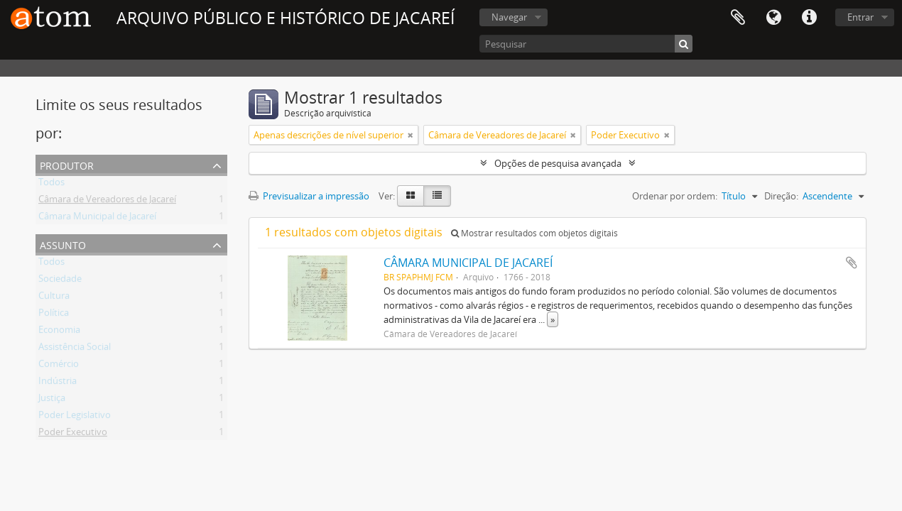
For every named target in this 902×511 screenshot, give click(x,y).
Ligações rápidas (809, 17)
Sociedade (60, 281)
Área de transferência (738, 17)
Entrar (860, 17)
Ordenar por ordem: (674, 195)
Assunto (63, 243)
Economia (59, 332)
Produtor (67, 164)
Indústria (57, 383)
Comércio (58, 366)
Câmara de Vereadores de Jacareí (107, 201)
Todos (51, 184)
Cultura (54, 298)
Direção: (781, 195)
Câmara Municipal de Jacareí (97, 218)
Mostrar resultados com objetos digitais (534, 233)
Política (53, 315)
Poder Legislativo (74, 417)
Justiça (51, 400)
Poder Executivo (72, 434)
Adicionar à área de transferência (851, 263)
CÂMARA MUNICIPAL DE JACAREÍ (468, 262)
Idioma (773, 17)
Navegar (509, 17)
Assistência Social (74, 349)
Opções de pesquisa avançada (557, 163)
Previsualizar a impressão (309, 195)
